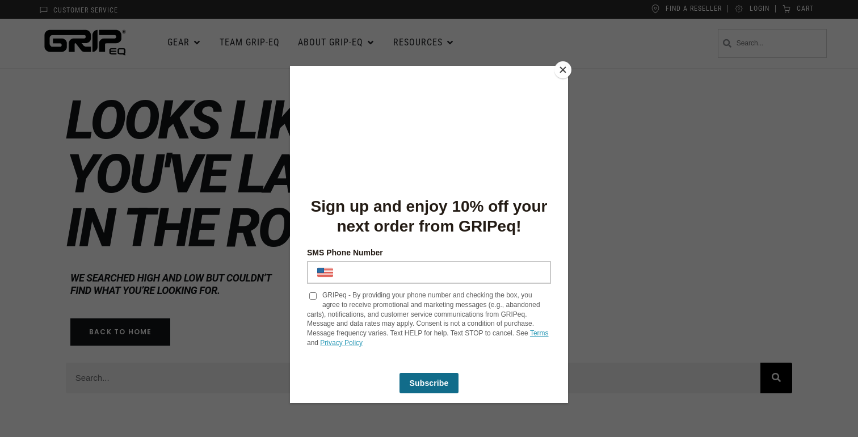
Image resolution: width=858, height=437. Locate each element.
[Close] (565, 68)
